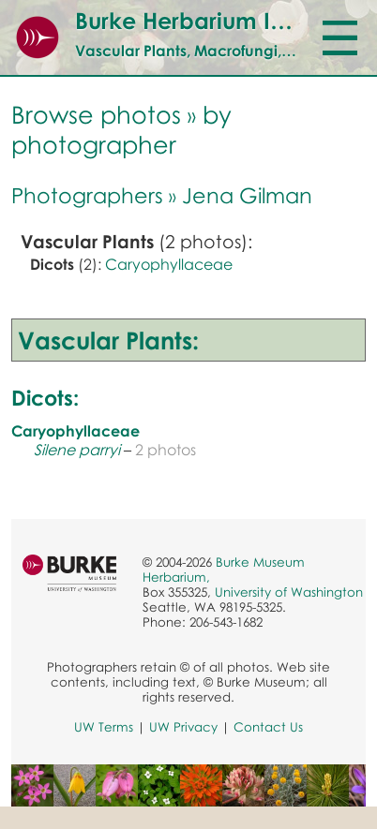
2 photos (165, 449)
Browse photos (96, 114)
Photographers (87, 195)
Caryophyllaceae (169, 264)
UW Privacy (183, 726)
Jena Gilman (247, 195)
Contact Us (268, 726)
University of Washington (289, 592)
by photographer (121, 129)
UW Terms (103, 726)
